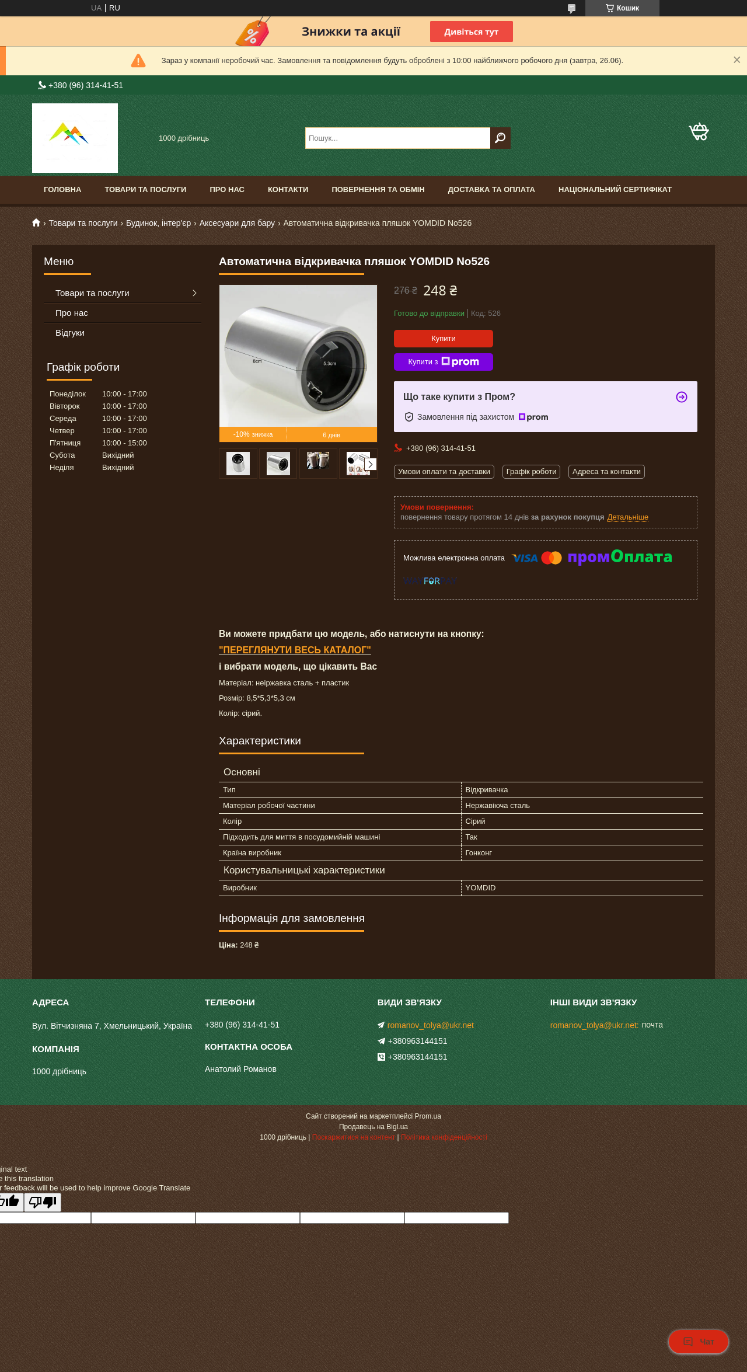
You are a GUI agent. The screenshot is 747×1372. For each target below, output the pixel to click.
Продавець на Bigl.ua (373, 1127)
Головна (62, 189)
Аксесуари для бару (237, 223)
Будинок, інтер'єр (158, 223)
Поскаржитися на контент (353, 1137)
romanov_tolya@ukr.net (431, 1025)
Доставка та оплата (491, 189)
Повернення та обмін (377, 189)
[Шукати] (500, 138)
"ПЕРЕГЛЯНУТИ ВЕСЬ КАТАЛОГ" (295, 650)
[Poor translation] (42, 1202)
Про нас (227, 189)
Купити (443, 338)
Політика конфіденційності (444, 1137)
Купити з (443, 362)
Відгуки (70, 332)
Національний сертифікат (615, 189)
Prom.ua (428, 1116)
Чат (698, 1341)
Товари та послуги (145, 189)
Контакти (288, 189)
